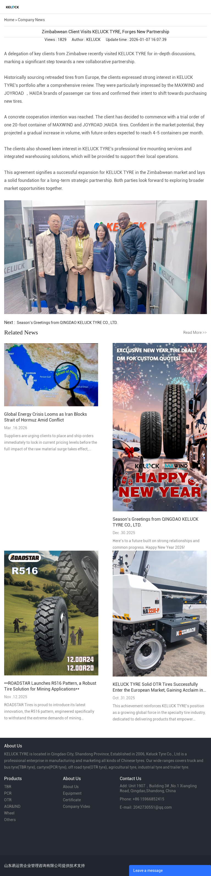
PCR (8, 793)
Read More (195, 332)
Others (10, 819)
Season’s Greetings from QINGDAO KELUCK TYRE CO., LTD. (67, 322)
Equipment (72, 793)
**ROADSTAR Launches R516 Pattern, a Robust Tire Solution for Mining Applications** (50, 686)
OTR (8, 800)
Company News (31, 20)
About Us (71, 786)
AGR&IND (12, 806)
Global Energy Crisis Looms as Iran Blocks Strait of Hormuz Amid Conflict (45, 417)
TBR (7, 786)
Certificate (72, 800)
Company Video (76, 806)
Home (9, 20)
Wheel (9, 813)
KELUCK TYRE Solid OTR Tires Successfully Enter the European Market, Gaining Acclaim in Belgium (158, 687)
